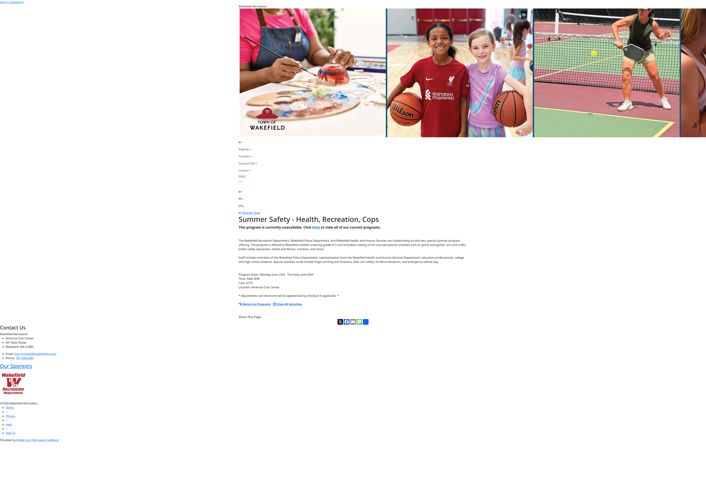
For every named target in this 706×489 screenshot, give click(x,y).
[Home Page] (248, 142)
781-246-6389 (25, 358)
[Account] (248, 181)
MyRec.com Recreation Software (37, 440)
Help (9, 424)
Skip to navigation (12, 2)
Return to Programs (255, 304)
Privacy (10, 416)
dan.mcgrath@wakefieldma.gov (35, 354)
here (316, 227)
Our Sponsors (16, 366)
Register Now (251, 213)
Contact (244, 170)
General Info (247, 163)
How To (10, 433)
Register (244, 149)
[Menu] (241, 205)
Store (242, 176)
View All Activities (287, 304)
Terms (10, 408)
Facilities (244, 156)
